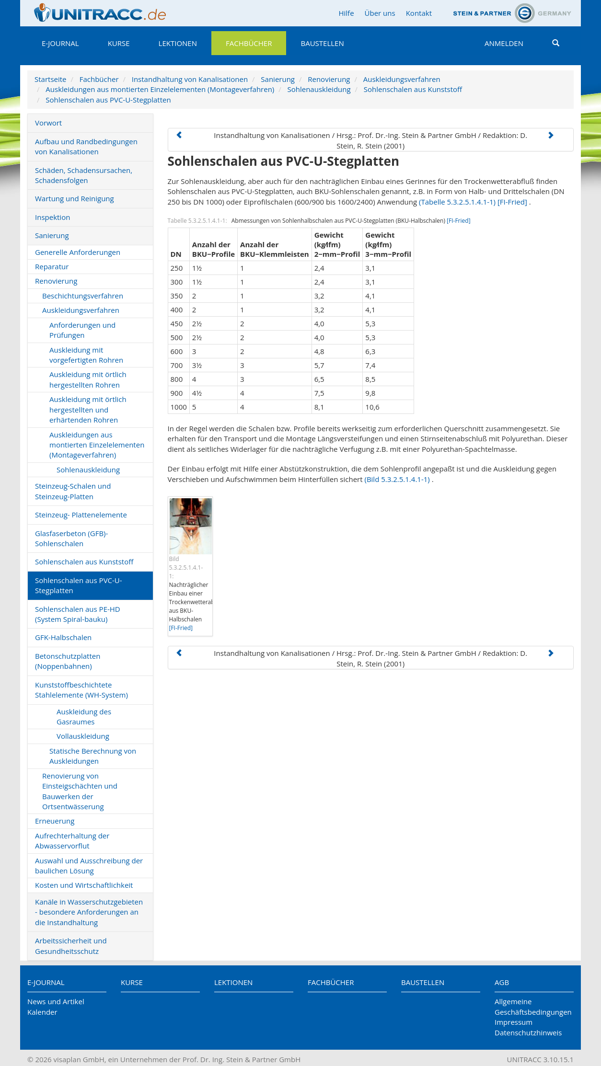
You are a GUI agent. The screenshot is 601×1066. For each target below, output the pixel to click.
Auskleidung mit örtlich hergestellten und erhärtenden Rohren (88, 409)
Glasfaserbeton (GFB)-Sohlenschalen (71, 538)
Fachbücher (249, 43)
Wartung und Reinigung (74, 198)
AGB (502, 982)
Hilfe (346, 13)
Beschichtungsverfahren (82, 295)
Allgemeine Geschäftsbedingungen (533, 1006)
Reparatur (52, 266)
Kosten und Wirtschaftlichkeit (84, 885)
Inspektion (52, 217)
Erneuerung (54, 820)
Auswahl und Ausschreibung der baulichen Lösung (89, 865)
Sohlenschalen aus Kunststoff (413, 89)
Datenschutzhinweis (528, 1032)
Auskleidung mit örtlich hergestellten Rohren (88, 379)
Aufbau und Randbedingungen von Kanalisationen (86, 146)
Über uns (380, 13)
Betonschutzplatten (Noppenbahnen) (67, 661)
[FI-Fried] (512, 201)
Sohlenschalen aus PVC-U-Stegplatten (108, 99)
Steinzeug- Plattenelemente (81, 514)
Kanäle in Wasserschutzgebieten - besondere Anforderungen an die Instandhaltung (89, 912)
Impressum (513, 1022)
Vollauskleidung (83, 736)
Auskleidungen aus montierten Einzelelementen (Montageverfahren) (160, 89)
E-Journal (60, 43)
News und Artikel (55, 1001)
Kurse (119, 43)
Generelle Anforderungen (77, 252)
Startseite (51, 79)
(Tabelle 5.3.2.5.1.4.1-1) (457, 201)
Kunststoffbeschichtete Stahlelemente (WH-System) (81, 689)
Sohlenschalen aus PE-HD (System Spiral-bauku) (77, 614)
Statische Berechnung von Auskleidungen (92, 756)
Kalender (42, 1012)
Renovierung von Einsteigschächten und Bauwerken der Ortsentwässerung (79, 791)
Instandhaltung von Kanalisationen (190, 79)
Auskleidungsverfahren (401, 79)
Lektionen (178, 43)
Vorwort (48, 122)
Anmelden (504, 43)
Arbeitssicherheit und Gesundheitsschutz (71, 945)
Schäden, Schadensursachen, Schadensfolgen (83, 175)
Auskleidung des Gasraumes (84, 716)
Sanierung (278, 79)
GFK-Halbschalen (63, 637)
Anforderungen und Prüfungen (82, 330)
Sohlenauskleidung (318, 89)
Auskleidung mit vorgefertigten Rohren (86, 355)
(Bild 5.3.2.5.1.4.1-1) (396, 479)
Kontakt (419, 13)
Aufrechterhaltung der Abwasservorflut (72, 840)
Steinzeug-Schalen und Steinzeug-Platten (73, 491)
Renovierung (329, 79)
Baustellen (322, 43)
